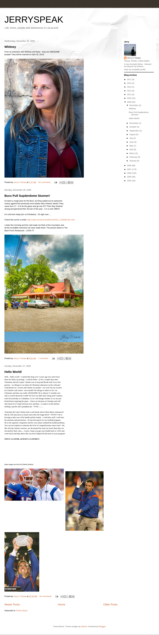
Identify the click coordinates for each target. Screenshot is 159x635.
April (131, 149)
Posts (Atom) (21, 610)
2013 (129, 87)
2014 (129, 83)
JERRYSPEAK (33, 20)
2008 (129, 165)
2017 (129, 79)
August (132, 134)
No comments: (44, 182)
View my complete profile (134, 69)
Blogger (102, 626)
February (133, 157)
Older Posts (110, 604)
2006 (129, 173)
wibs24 (84, 626)
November (134, 123)
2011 (129, 94)
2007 (129, 169)
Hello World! (13, 371)
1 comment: (43, 358)
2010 (129, 98)
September (134, 131)
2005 (129, 177)
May (131, 146)
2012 (129, 91)
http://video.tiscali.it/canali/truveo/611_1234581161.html (51, 220)
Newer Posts (12, 604)
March (132, 153)
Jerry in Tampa (134, 58)
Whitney (10, 46)
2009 (129, 102)
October (133, 127)
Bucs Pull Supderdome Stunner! (27, 195)
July (131, 138)
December (134, 105)
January (133, 161)
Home (61, 604)
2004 (129, 181)
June (131, 142)
